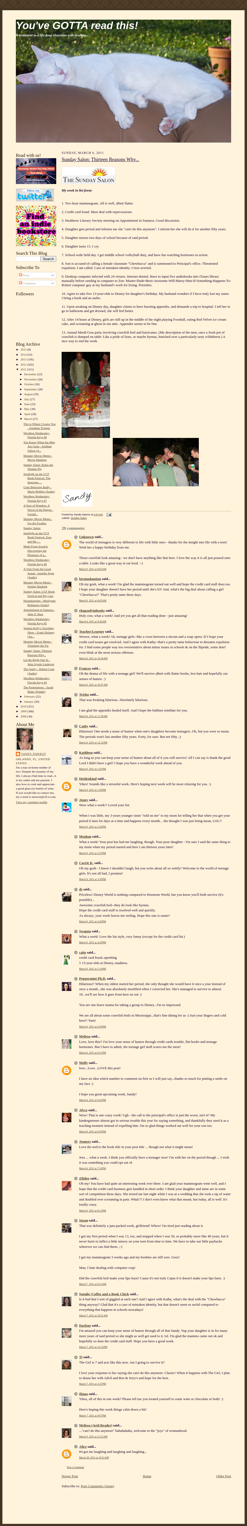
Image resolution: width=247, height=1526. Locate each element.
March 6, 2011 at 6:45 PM (92, 1131)
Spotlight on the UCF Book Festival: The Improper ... (36, 478)
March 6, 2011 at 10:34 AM (93, 658)
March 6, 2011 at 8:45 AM (92, 600)
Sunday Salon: (32, 528)
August (29, 394)
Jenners (85, 1141)
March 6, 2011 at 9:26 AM (92, 621)
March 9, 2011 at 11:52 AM (93, 1436)
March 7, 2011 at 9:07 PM (92, 1415)
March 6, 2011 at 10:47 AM (93, 684)
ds (80, 889)
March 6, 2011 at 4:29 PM (92, 942)
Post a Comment (75, 1467)
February (30, 696)
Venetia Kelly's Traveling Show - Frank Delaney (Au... (39, 632)
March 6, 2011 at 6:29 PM (92, 1026)
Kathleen (86, 752)
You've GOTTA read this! (77, 25)
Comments (27, 283)
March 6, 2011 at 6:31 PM (92, 1052)
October (29, 384)
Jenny (83, 800)
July (27, 399)
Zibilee (84, 1178)
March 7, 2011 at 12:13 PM (93, 1347)
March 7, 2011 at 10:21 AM (93, 1315)
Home (147, 1476)
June (27, 404)
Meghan (85, 836)
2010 (23, 706)
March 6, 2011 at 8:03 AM (92, 569)
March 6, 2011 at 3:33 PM (92, 853)
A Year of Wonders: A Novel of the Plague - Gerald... (38, 509)
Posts (24, 275)
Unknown (86, 537)
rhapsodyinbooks (92, 610)
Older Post (223, 1476)
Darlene (85, 1325)
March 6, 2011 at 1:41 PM (92, 768)
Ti (80, 1357)
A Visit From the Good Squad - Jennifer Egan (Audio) (38, 573)
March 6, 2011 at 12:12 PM (93, 742)
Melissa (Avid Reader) (95, 1425)
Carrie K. (86, 863)
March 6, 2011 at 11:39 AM (93, 716)
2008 (23, 716)
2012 (23, 364)
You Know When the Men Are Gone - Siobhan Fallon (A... (39, 446)
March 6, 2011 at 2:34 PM (92, 826)
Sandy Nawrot (33, 753)
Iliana (83, 1394)
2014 (23, 354)
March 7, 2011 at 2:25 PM (92, 1383)
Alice (83, 1446)
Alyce (83, 1110)
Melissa (84, 1036)
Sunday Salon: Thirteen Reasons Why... (100, 159)
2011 (23, 369)
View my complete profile (31, 802)
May (27, 408)
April (27, 414)
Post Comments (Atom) (97, 1486)
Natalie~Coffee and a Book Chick (104, 1294)
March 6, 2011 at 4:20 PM (92, 921)
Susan (83, 1220)
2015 (23, 349)
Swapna (85, 931)
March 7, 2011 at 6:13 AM (92, 1284)
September (31, 389)
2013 (23, 359)
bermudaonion (90, 579)
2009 (23, 711)
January (29, 701)
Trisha (84, 694)
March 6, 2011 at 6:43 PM (92, 1100)
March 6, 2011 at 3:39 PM (92, 879)
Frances (85, 668)
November (31, 379)
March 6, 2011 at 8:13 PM (92, 1210)
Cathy (83, 726)
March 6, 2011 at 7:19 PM (92, 1168)
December (30, 374)
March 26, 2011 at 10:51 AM (94, 1457)
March (28, 418)
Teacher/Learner (91, 631)
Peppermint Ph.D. (92, 978)
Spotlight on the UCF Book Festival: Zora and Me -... (37, 537)
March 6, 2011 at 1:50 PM (92, 789)
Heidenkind (88, 779)
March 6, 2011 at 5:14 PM (92, 968)
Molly (83, 1063)
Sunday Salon (79, 517)
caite (82, 952)
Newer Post (70, 1476)
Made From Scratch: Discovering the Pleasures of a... (35, 550)
